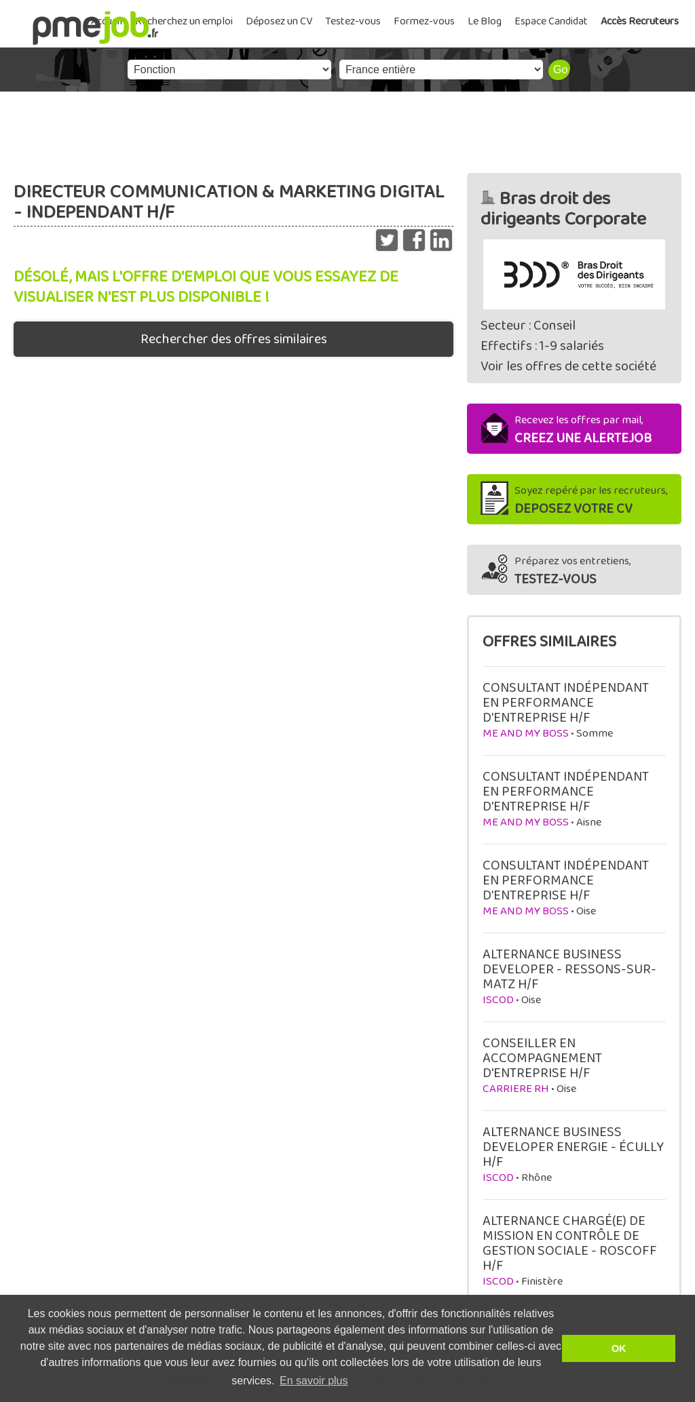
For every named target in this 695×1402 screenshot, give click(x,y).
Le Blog (485, 21)
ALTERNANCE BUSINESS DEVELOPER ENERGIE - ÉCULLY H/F (573, 1147)
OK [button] (619, 1348)
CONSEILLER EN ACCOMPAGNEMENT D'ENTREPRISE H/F (542, 1058)
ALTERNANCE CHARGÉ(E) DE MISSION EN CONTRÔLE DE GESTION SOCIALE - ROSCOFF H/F (570, 1243)
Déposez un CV (279, 21)
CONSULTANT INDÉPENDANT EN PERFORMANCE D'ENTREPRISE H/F (566, 702)
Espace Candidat (551, 21)
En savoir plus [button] (314, 1380)
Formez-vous (424, 21)
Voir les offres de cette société (568, 366)
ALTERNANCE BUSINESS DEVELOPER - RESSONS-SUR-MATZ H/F (569, 969)
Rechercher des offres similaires (233, 339)
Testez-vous (353, 21)
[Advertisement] (347, 128)
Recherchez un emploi (184, 21)
